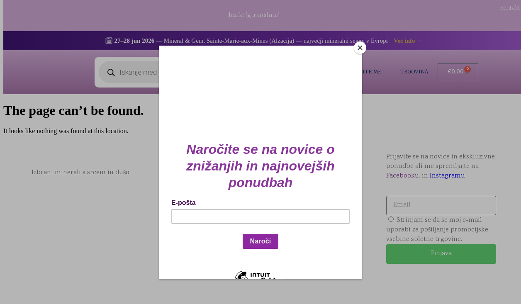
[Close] (360, 47)
